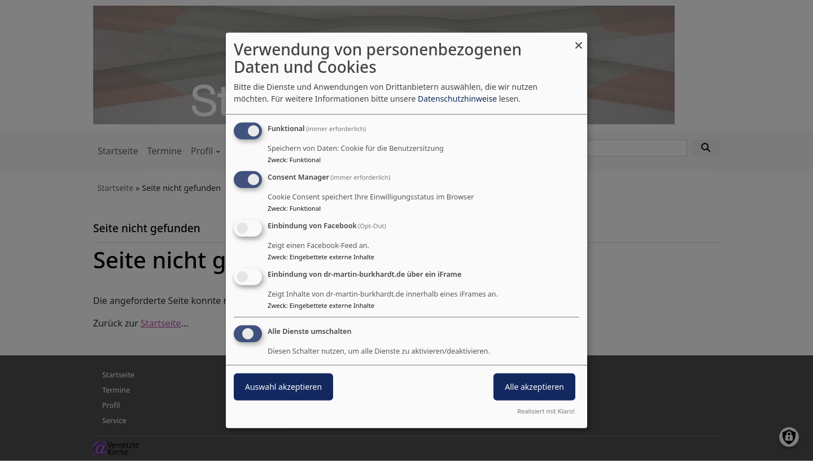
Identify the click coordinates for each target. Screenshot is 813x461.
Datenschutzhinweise (457, 98)
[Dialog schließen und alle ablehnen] (578, 40)
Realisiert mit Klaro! (546, 411)
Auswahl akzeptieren (283, 386)
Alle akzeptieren (534, 386)
